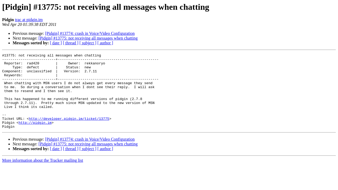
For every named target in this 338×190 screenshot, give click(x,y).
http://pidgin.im (34, 136)
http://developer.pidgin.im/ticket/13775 (69, 132)
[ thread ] (70, 43)
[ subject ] (87, 43)
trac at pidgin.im (29, 19)
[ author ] (105, 43)
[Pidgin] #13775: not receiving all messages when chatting (88, 38)
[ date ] (56, 43)
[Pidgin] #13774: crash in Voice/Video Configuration (90, 33)
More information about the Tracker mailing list (42, 175)
